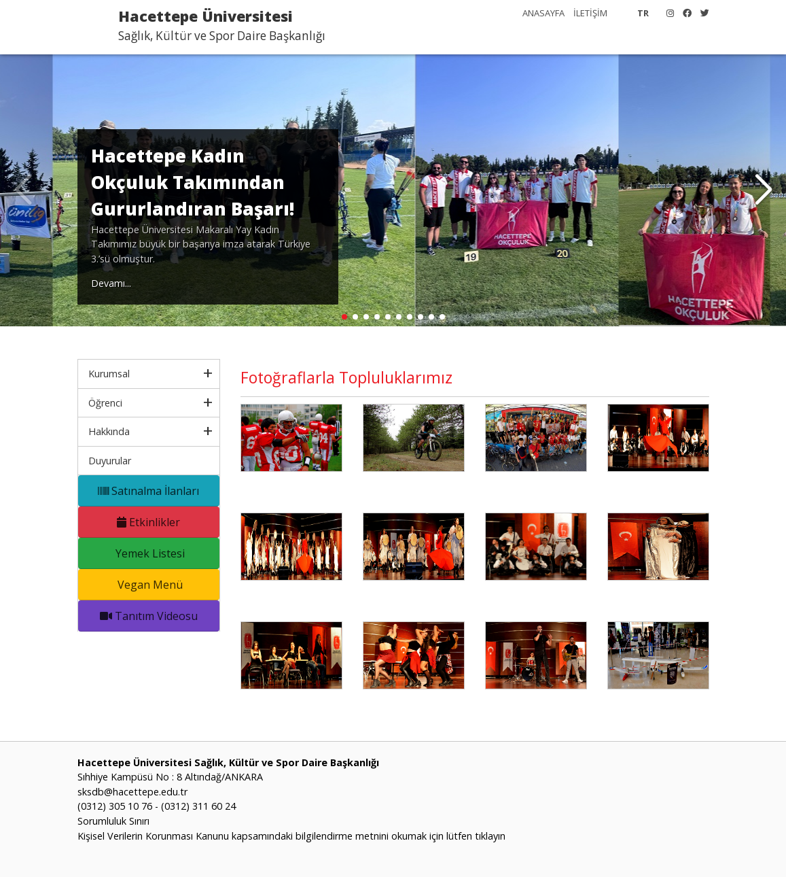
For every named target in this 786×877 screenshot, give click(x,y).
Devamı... (111, 283)
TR (643, 13)
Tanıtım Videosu (149, 615)
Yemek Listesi (149, 553)
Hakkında (109, 431)
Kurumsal (109, 373)
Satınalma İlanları (148, 490)
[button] (763, 190)
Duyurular (109, 460)
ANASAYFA (543, 13)
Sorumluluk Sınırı (113, 820)
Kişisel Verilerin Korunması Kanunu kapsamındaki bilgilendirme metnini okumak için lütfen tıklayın (291, 835)
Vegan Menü (149, 584)
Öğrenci (105, 402)
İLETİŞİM (590, 13)
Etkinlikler (148, 522)
